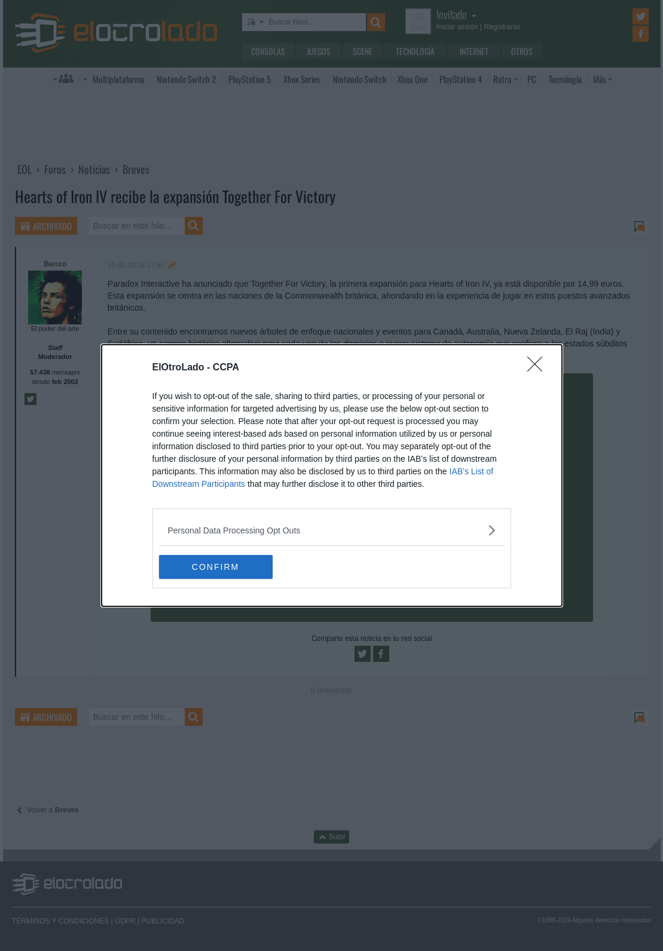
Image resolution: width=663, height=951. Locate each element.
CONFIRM (215, 566)
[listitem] (332, 530)
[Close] (538, 368)
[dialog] (332, 475)
